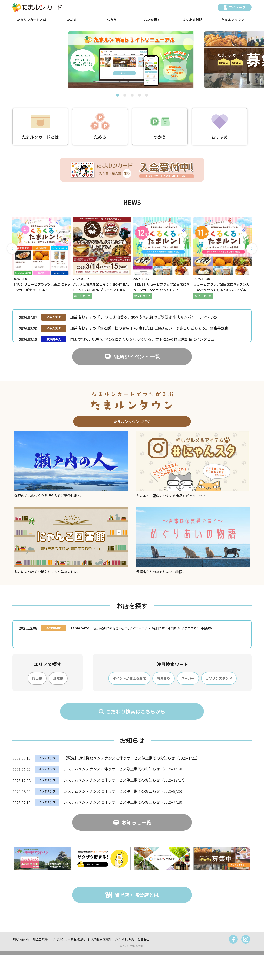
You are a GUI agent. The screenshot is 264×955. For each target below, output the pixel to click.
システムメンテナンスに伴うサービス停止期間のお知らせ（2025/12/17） (125, 780)
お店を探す (152, 19)
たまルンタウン (232, 19)
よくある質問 (192, 19)
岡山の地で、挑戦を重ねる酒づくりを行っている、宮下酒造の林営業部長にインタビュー (144, 339)
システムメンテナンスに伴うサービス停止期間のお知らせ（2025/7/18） (124, 802)
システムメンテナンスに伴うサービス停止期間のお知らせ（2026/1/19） (124, 768)
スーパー (187, 678)
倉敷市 (58, 678)
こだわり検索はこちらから (135, 711)
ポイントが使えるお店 (129, 678)
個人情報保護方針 (99, 939)
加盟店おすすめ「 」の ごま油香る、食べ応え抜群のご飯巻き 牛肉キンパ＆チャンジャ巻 (143, 316)
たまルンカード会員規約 (69, 939)
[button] (117, 95)
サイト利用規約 (124, 939)
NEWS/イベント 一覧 (136, 356)
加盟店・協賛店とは (136, 894)
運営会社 (143, 939)
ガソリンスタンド (219, 678)
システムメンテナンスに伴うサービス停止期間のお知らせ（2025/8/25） (124, 791)
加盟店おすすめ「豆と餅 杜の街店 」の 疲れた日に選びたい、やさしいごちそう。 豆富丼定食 (149, 328)
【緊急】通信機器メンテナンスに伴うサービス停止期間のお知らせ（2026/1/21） (132, 758)
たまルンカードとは (31, 19)
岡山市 (37, 678)
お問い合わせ (21, 939)
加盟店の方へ (41, 939)
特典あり (163, 678)
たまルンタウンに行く (132, 421)
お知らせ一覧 (136, 822)
